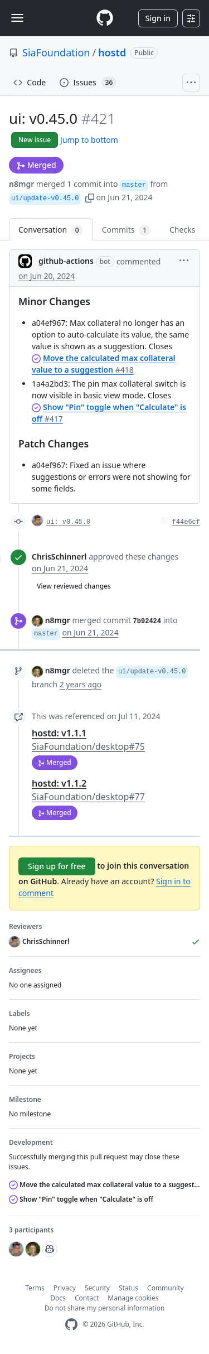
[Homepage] (105, 18)
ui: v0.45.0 (68, 522)
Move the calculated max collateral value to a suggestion (104, 1184)
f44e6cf (186, 522)
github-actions (66, 261)
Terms (35, 1288)
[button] (89, 197)
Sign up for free (57, 866)
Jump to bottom (89, 139)
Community (165, 1288)
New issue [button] (34, 139)
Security (97, 1288)
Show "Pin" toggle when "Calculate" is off (81, 1199)
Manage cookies (133, 1298)
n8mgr (21, 184)
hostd (112, 52)
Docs (58, 1298)
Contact (87, 1298)
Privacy (65, 1288)
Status (128, 1288)
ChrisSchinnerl (59, 556)
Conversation (50, 230)
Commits (126, 230)
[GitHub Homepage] (71, 1325)
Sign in (158, 18)
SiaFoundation (56, 52)
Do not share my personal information (105, 1308)
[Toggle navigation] (17, 17)
